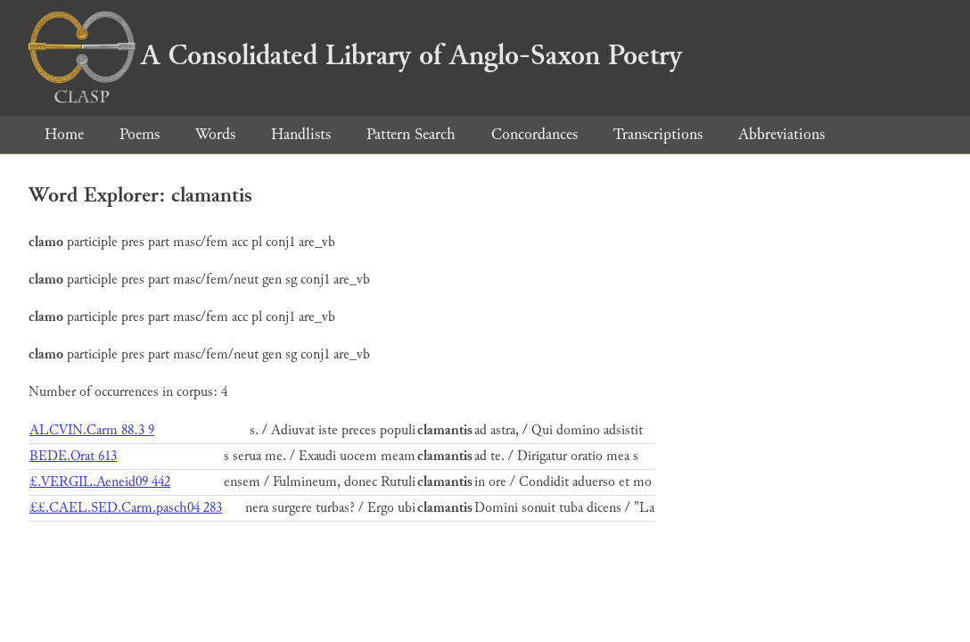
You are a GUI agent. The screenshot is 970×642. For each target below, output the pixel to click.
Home (64, 134)
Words (215, 134)
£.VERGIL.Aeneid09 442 (99, 482)
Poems (139, 134)
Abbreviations (781, 134)
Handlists (301, 134)
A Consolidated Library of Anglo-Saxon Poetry (355, 55)
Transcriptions (658, 134)
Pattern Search (411, 134)
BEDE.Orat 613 (73, 456)
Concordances (534, 134)
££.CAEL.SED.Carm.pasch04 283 (125, 508)
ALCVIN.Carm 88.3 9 (91, 430)
